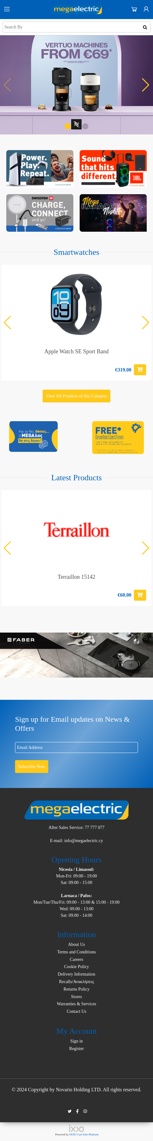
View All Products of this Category (76, 396)
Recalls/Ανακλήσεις (76, 981)
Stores (76, 996)
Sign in (76, 1041)
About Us (76, 944)
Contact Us (77, 1011)
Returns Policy (77, 989)
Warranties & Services (76, 1004)
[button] (68, 126)
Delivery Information (76, 974)
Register (76, 1048)
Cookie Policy (76, 966)
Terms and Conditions (76, 952)
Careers (76, 959)
